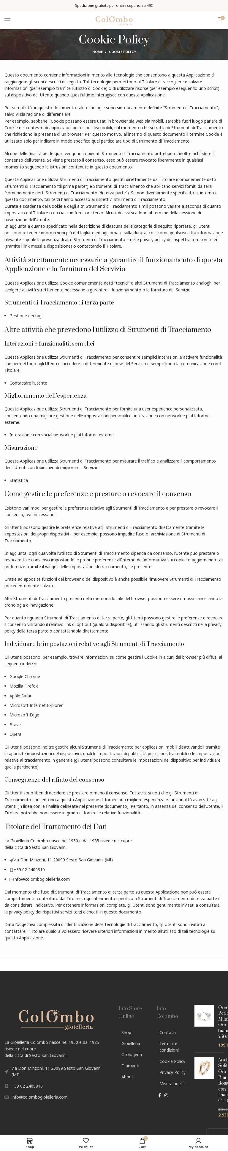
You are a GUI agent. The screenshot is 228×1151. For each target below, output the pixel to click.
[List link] (57, 1086)
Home (97, 51)
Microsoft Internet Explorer (36, 705)
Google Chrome (25, 676)
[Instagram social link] (166, 1095)
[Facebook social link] (159, 1095)
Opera (15, 734)
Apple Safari (21, 696)
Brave (15, 724)
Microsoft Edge (24, 715)
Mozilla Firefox (24, 686)
